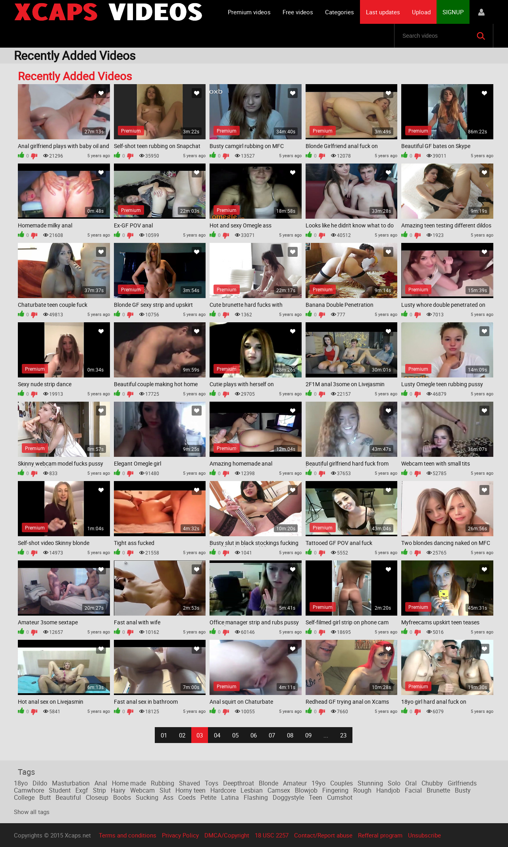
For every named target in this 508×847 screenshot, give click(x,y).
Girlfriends (462, 783)
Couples (341, 783)
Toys (211, 783)
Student (60, 790)
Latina (230, 797)
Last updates (383, 12)
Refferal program (380, 835)
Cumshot (339, 797)
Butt (45, 797)
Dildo (40, 783)
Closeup (97, 797)
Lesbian (252, 790)
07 (272, 735)
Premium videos (249, 12)
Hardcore (223, 790)
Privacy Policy (180, 835)
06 (253, 735)
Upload (421, 12)
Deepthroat (238, 783)
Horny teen (190, 790)
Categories (339, 12)
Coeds (187, 797)
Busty (463, 790)
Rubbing (162, 783)
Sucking (147, 797)
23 (343, 735)
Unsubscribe (424, 835)
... (325, 735)
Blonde (268, 783)
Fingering (335, 790)
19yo (318, 783)
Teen (315, 797)
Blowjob (306, 790)
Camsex (278, 790)
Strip (99, 790)
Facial (413, 790)
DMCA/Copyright (226, 835)
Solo (394, 783)
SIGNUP (453, 12)
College (24, 797)
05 (235, 735)
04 (217, 735)
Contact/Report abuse (323, 835)
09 (308, 735)
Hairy (118, 790)
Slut (165, 790)
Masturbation (71, 783)
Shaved (189, 783)
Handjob (388, 790)
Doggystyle (288, 797)
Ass (168, 797)
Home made (129, 783)
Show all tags (32, 812)
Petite (208, 797)
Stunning (370, 783)
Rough (362, 790)
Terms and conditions (127, 835)
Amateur (295, 783)
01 (164, 735)
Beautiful (68, 797)
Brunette (438, 790)
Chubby (432, 783)
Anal (100, 783)
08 (290, 735)
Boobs (122, 797)
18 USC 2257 (272, 835)
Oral (411, 783)
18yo (21, 783)
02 (182, 735)
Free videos (298, 12)
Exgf (81, 790)
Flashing (256, 797)
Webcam (142, 790)
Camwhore (29, 790)
